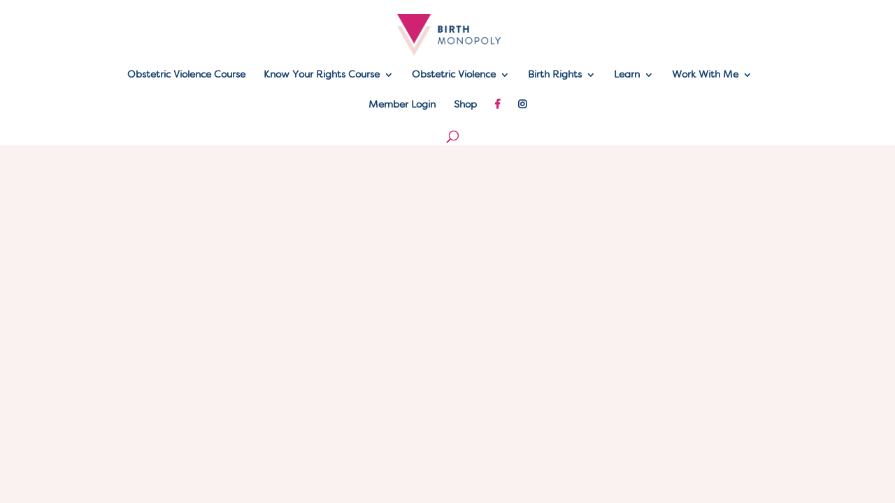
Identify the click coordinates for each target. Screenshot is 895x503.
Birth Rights (555, 75)
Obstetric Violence (454, 75)
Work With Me (705, 75)
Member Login (402, 105)
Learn (627, 75)
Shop (465, 105)
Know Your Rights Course (322, 75)
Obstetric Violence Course (186, 75)
